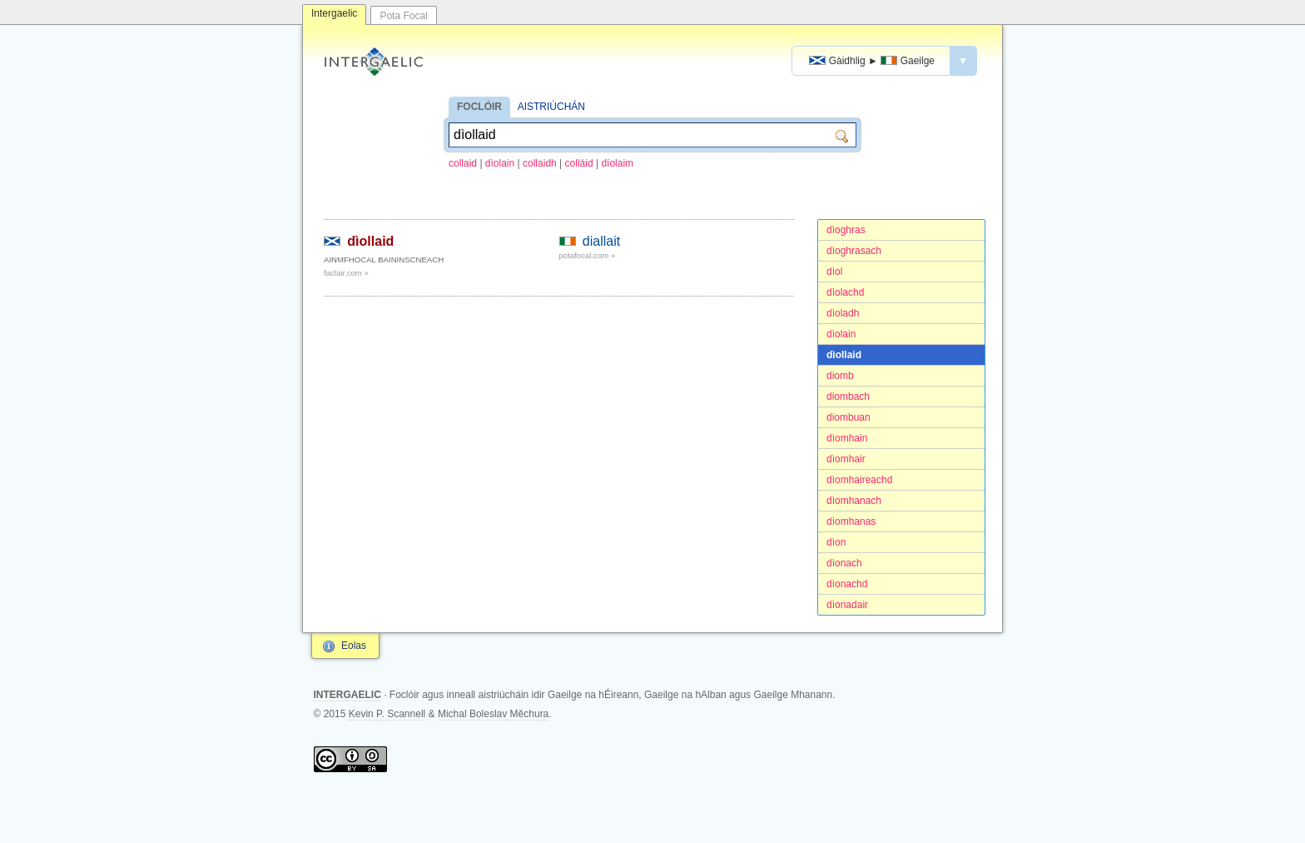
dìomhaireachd (859, 480)
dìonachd (846, 584)
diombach (848, 396)
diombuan (848, 417)
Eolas (353, 645)
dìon (836, 542)
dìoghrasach (853, 251)
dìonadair (847, 605)
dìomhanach (853, 500)
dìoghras (846, 230)
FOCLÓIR (479, 106)
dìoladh (842, 313)
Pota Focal (403, 16)
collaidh (540, 163)
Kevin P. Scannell (387, 714)
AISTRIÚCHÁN (551, 106)
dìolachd (845, 292)
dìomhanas (851, 521)
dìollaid (843, 355)
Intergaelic (334, 13)
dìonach (844, 563)
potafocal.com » (587, 255)
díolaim (617, 163)
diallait (601, 241)
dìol (834, 271)
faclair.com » (346, 272)
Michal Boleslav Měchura (493, 714)
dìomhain (846, 438)
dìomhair (846, 459)
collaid (463, 163)
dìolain (499, 163)
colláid (579, 163)
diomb (840, 376)
